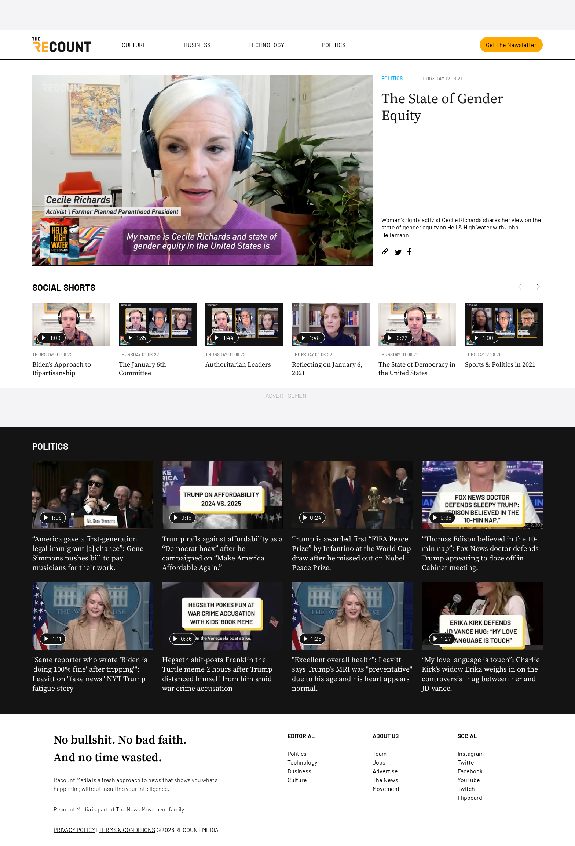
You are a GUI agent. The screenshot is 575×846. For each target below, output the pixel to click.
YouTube (469, 779)
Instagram (471, 753)
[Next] (521, 288)
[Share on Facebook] (409, 252)
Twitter (467, 762)
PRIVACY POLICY (74, 829)
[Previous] (536, 288)
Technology (266, 44)
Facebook (470, 770)
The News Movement (142, 809)
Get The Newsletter (511, 44)
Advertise (385, 770)
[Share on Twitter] (398, 252)
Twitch (466, 788)
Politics (333, 44)
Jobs (379, 762)
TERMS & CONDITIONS (127, 829)
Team (380, 753)
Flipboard (470, 797)
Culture (134, 44)
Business (197, 44)
